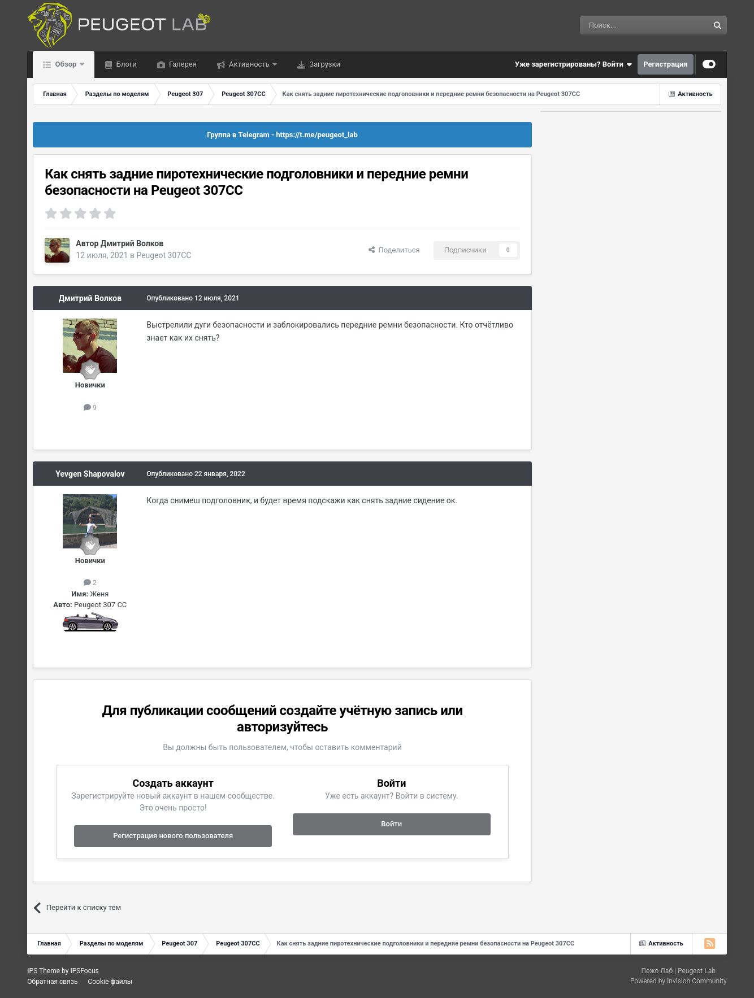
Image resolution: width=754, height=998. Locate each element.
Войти (391, 824)
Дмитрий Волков (132, 243)
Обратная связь (52, 982)
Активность (249, 64)
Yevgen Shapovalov (89, 473)
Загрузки (323, 64)
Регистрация (665, 64)
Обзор (65, 64)
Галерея (182, 64)
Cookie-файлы (110, 982)
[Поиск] (619, 25)
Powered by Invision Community (678, 981)
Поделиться (394, 250)
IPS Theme (43, 971)
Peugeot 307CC (163, 255)
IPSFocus (84, 971)
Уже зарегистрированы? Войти (573, 64)
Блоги (126, 64)
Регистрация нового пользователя (173, 835)
